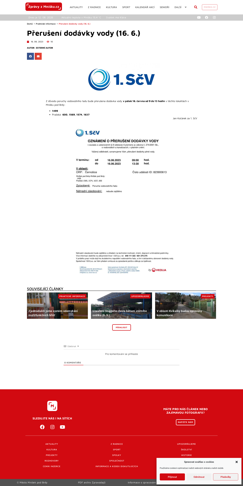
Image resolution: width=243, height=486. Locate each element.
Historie (186, 455)
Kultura (51, 449)
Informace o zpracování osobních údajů (151, 482)
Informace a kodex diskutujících (116, 466)
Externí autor (44, 48)
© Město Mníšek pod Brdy (32, 482)
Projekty (52, 455)
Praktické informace (46, 24)
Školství (186, 449)
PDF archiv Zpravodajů (92, 482)
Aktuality (51, 444)
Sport (117, 449)
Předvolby (226, 477)
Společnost (116, 460)
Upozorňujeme (186, 444)
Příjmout (172, 477)
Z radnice (117, 444)
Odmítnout (199, 477)
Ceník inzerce (51, 466)
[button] (236, 461)
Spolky (116, 455)
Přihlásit (121, 327)
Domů (30, 24)
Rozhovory (52, 460)
